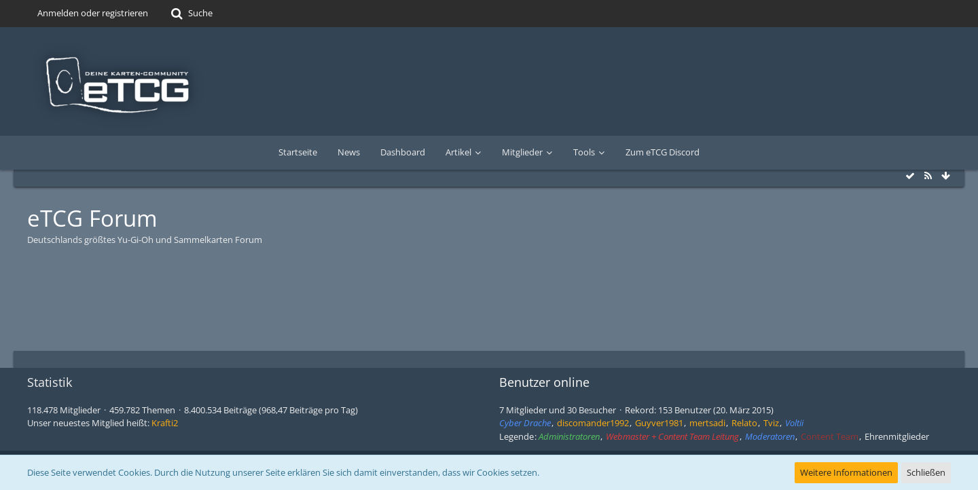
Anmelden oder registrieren (92, 13)
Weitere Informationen (846, 472)
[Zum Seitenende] (945, 176)
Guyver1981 (659, 423)
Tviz (771, 423)
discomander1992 (593, 423)
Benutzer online (544, 382)
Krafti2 (164, 423)
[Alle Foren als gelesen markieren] (910, 176)
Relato (744, 423)
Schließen (926, 472)
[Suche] (190, 13)
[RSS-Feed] (927, 176)
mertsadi (707, 423)
